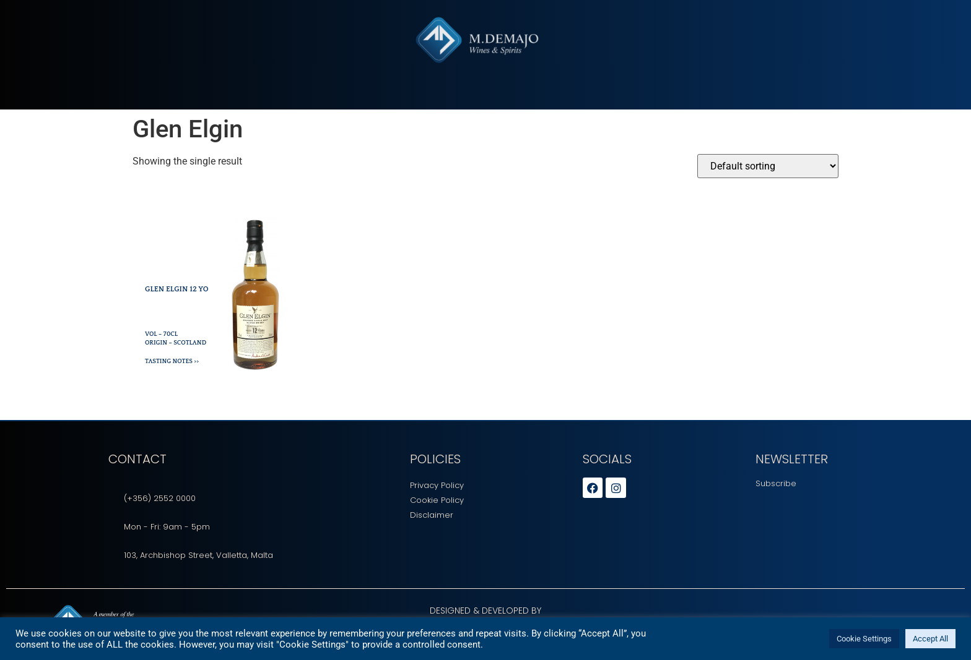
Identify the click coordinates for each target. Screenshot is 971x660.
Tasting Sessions (464, 101)
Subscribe (775, 483)
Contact (624, 101)
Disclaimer (431, 515)
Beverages (390, 101)
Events (577, 101)
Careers (533, 101)
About (340, 101)
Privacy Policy (437, 485)
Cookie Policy (437, 500)
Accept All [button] (930, 638)
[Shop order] (767, 166)
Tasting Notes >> (172, 361)
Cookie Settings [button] (864, 638)
